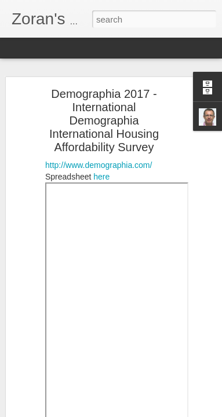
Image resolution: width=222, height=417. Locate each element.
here (101, 168)
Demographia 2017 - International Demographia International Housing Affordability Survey (104, 112)
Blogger (168, 410)
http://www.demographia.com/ (98, 157)
